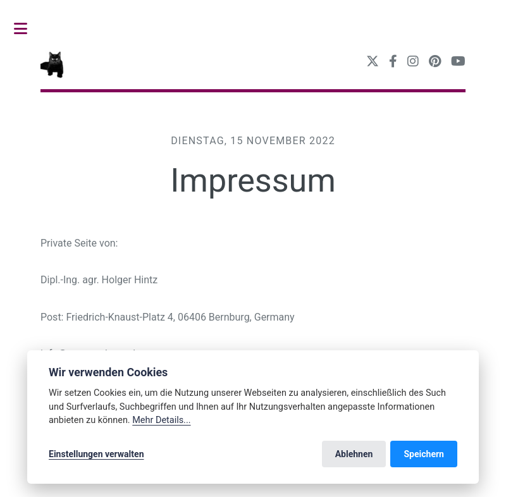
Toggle (27, 28)
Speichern (424, 454)
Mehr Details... (161, 420)
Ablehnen (354, 454)
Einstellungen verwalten (96, 454)
